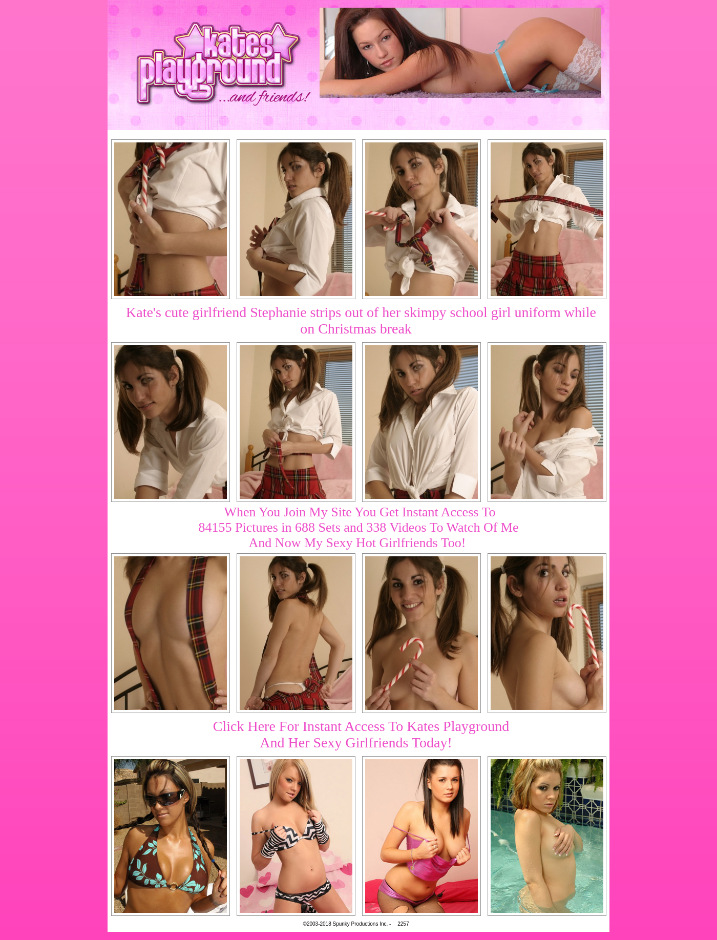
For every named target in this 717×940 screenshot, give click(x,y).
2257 (403, 924)
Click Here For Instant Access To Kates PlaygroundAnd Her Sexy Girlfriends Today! (361, 734)
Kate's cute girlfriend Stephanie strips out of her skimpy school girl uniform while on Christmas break (361, 320)
